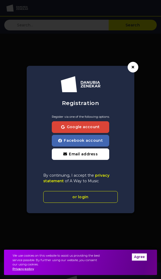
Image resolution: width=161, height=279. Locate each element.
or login (80, 197)
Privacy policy (23, 269)
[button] (80, 154)
